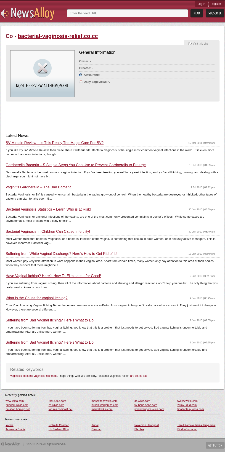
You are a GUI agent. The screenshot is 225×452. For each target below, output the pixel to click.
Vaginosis (16, 375)
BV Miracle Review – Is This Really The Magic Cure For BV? (55, 143)
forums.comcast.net (61, 409)
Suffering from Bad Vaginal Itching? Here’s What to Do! (50, 320)
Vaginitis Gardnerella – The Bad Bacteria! (39, 187)
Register (216, 3)
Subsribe (215, 13)
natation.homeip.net (18, 409)
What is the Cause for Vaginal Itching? (37, 298)
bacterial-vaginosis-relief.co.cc (58, 36)
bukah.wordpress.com (105, 405)
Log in (201, 3)
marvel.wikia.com (102, 409)
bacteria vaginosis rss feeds (40, 375)
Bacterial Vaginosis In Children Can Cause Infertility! (48, 231)
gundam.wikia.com (17, 405)
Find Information (187, 429)
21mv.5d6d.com (187, 405)
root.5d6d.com (57, 401)
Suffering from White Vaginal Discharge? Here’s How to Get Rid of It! (61, 254)
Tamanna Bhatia (16, 429)
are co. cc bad (138, 375)
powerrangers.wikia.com (149, 409)
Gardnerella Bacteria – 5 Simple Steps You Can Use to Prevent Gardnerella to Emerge (76, 165)
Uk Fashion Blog (59, 429)
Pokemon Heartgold (147, 425)
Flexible (139, 429)
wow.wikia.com (15, 401)
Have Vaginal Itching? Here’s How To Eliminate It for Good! (53, 276)
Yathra (9, 425)
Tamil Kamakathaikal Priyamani (196, 425)
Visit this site (200, 43)
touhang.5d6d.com (146, 405)
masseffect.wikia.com (105, 401)
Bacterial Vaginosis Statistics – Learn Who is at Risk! (48, 209)
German (96, 429)
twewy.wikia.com (187, 401)
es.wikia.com (56, 405)
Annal (95, 425)
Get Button (215, 445)
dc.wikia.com (142, 401)
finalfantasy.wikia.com (190, 409)
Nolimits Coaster (59, 425)
